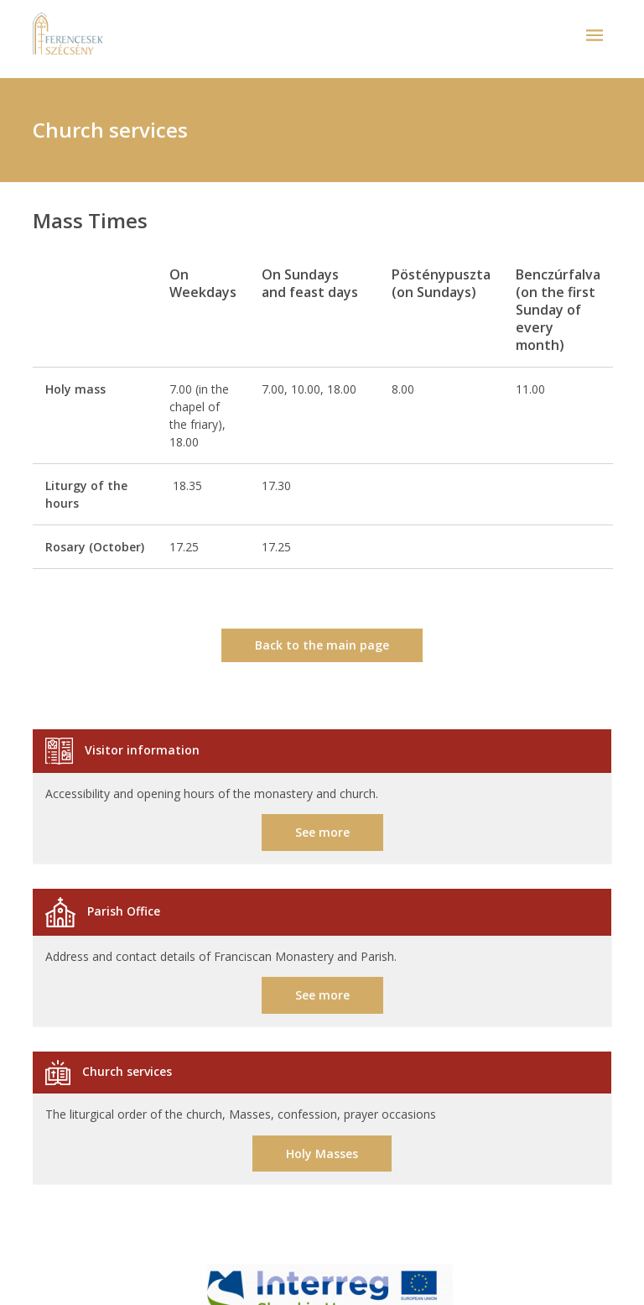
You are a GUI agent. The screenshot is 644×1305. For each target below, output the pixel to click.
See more (322, 832)
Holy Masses (322, 1153)
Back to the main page (322, 645)
